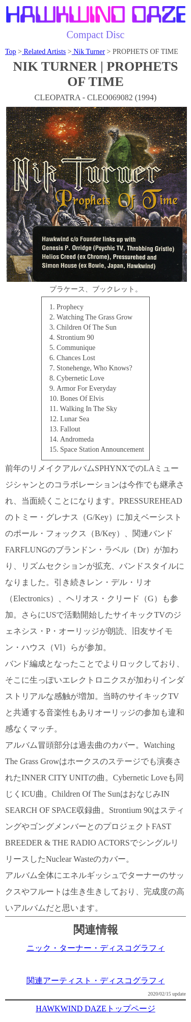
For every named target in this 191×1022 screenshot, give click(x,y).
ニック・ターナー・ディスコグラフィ (95, 948)
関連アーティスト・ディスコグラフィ (95, 980)
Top (10, 51)
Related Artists (44, 51)
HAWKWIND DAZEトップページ (95, 1008)
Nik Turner (88, 51)
